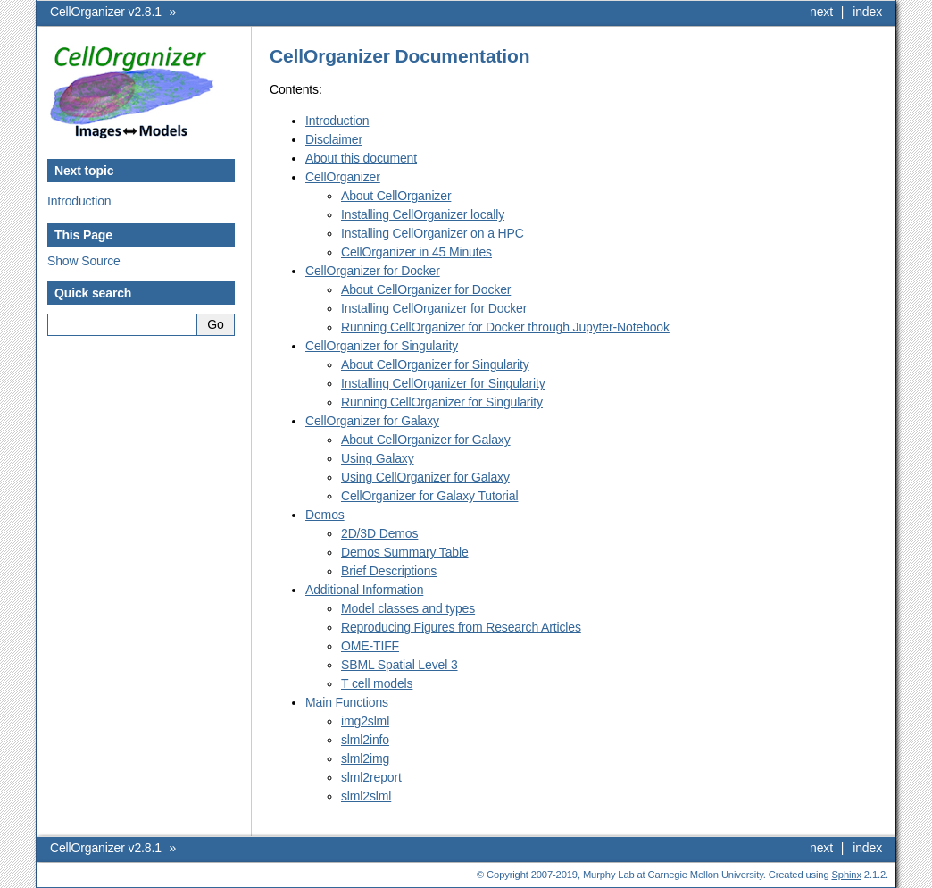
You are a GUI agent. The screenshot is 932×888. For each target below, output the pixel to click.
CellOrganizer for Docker (372, 271)
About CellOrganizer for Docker (426, 289)
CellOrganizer (342, 177)
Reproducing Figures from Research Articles (461, 627)
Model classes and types (408, 608)
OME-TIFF (370, 646)
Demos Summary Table (405, 552)
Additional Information (364, 589)
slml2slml (366, 796)
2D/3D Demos (379, 533)
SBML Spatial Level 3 (399, 665)
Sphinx (846, 874)
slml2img (365, 758)
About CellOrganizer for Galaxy (426, 439)
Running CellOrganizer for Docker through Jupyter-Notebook (505, 327)
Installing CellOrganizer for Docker (434, 308)
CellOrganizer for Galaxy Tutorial (429, 496)
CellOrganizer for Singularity (381, 346)
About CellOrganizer (396, 195)
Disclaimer (333, 139)
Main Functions (346, 702)
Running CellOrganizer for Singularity (442, 402)
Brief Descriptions (389, 571)
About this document (361, 158)
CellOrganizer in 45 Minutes (416, 252)
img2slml (365, 721)
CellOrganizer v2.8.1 (106, 11)
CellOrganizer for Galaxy (372, 421)
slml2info (365, 740)
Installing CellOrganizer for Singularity (443, 383)
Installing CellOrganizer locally (422, 214)
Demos (325, 514)
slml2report (371, 777)
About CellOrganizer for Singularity (435, 364)
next (821, 11)
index (867, 11)
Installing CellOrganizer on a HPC (432, 233)
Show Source (84, 261)
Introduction (79, 201)
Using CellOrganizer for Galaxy (425, 477)
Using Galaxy (377, 458)
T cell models (376, 683)
